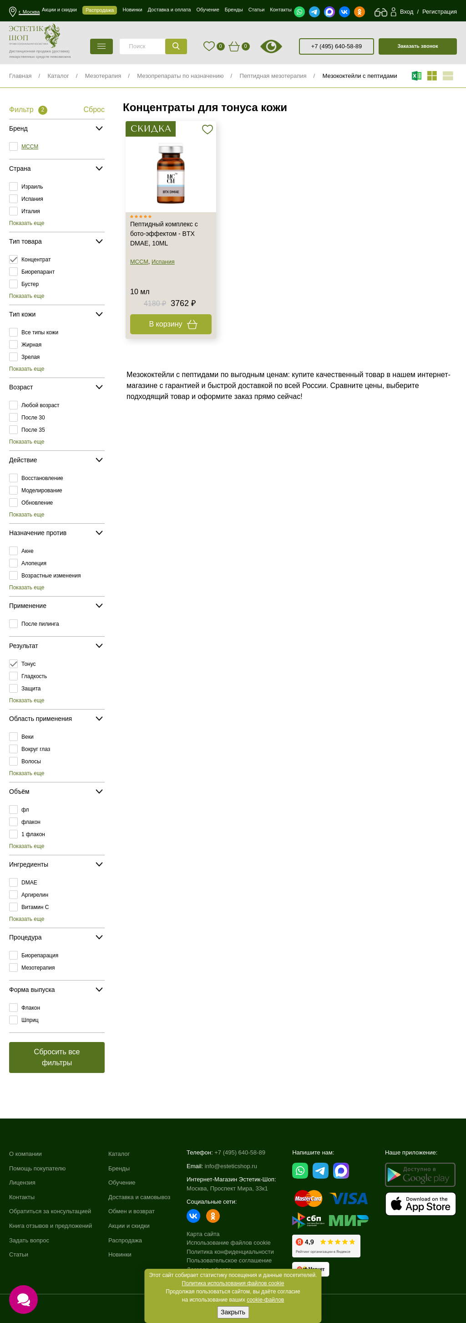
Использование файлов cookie (229, 1242)
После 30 (33, 417)
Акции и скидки (129, 1225)
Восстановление (42, 478)
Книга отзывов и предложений (50, 1225)
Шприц (30, 1020)
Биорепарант (38, 272)
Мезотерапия (103, 75)
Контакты (22, 1197)
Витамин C (35, 907)
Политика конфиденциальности (230, 1251)
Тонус (28, 664)
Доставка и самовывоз (139, 1197)
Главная (20, 75)
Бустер (30, 284)
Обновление (37, 503)
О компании (25, 1153)
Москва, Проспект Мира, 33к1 (227, 1188)
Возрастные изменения (51, 575)
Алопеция (33, 563)
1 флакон (33, 834)
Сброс (94, 109)
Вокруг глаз (35, 749)
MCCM (29, 146)
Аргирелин (34, 895)
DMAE (29, 882)
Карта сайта (203, 1234)
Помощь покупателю (37, 1168)
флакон (31, 822)
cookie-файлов (265, 1300)
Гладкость (34, 676)
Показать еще (26, 223)
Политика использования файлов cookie (233, 1283)
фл (25, 810)
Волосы (31, 761)
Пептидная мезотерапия (273, 75)
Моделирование (41, 490)
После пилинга (40, 624)
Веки (27, 737)
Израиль (32, 187)
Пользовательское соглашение (229, 1260)
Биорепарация (39, 955)
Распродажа (125, 1240)
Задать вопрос (29, 1240)
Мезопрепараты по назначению (180, 75)
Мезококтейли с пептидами (360, 75)
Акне (27, 551)
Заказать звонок (417, 46)
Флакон (30, 1008)
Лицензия (22, 1182)
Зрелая (30, 357)
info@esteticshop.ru (231, 1166)
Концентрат (36, 259)
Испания (32, 199)
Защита (31, 688)
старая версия (283, 46)
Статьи (18, 1254)
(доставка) (61, 51)
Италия (30, 211)
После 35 (33, 430)
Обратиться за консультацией (50, 1211)
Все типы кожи (39, 332)
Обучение (121, 1182)
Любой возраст (40, 405)
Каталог (58, 75)
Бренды (119, 1168)
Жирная (31, 345)
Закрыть (233, 1312)
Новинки (120, 1254)
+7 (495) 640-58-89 (336, 46)
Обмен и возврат (131, 1211)
